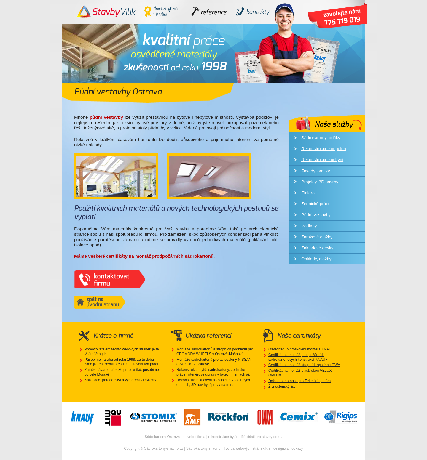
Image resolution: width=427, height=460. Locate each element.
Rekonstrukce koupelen (323, 148)
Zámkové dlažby (316, 237)
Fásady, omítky (315, 171)
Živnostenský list (281, 386)
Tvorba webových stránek (244, 448)
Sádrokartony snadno (203, 448)
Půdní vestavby (316, 214)
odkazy (297, 448)
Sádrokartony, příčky (320, 137)
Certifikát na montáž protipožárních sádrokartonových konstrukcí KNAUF (297, 357)
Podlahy (309, 226)
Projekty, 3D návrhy (319, 181)
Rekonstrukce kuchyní (322, 159)
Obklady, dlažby (316, 259)
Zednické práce (316, 203)
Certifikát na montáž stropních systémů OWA (304, 365)
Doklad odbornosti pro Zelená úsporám (299, 381)
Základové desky (317, 248)
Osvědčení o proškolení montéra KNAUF (301, 349)
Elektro (308, 192)
